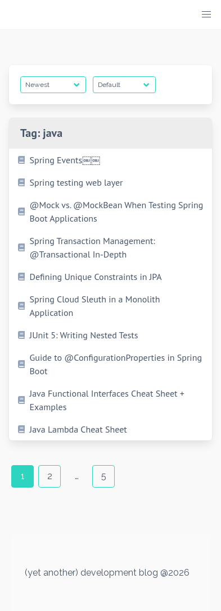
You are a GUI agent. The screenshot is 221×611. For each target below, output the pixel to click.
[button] (206, 14)
